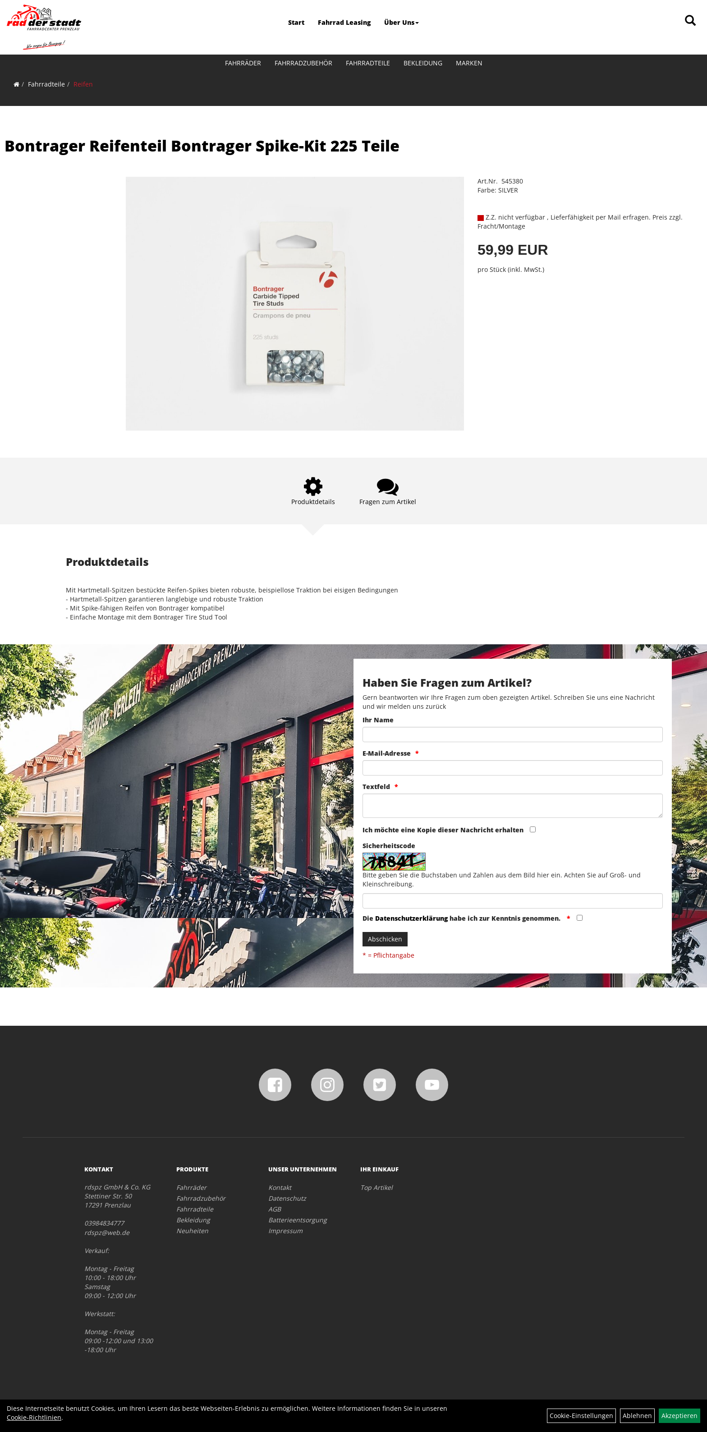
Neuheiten (192, 1230)
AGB (274, 1209)
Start (296, 22)
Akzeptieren (679, 1415)
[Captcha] (513, 901)
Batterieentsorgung (297, 1220)
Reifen (83, 84)
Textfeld (376, 786)
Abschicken (385, 939)
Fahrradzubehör (303, 63)
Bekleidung (423, 63)
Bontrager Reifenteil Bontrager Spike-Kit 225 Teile (202, 145)
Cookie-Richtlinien (34, 1417)
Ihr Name (378, 720)
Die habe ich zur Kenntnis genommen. (462, 918)
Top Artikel (376, 1187)
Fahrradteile (368, 63)
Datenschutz (287, 1198)
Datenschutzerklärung (411, 918)
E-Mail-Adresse (387, 753)
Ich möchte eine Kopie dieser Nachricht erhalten (443, 830)
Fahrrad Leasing (344, 22)
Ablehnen (637, 1415)
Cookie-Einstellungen (581, 1415)
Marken (469, 63)
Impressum (285, 1230)
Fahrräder (243, 63)
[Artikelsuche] (690, 21)
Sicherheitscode (389, 845)
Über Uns (401, 22)
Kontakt (279, 1187)
